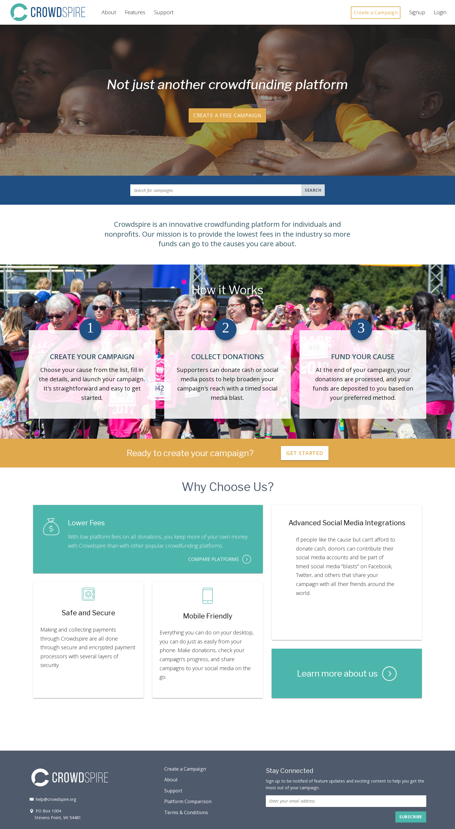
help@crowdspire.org (52, 799)
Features (135, 12)
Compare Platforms (219, 559)
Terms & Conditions (186, 812)
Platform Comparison (188, 801)
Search (313, 190)
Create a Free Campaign (227, 115)
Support (164, 12)
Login (440, 12)
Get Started (304, 452)
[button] (410, 817)
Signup (417, 12)
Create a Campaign (376, 12)
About (109, 12)
